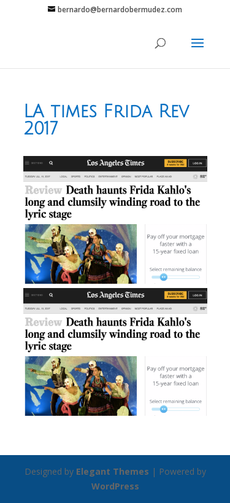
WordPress (115, 486)
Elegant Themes (112, 471)
